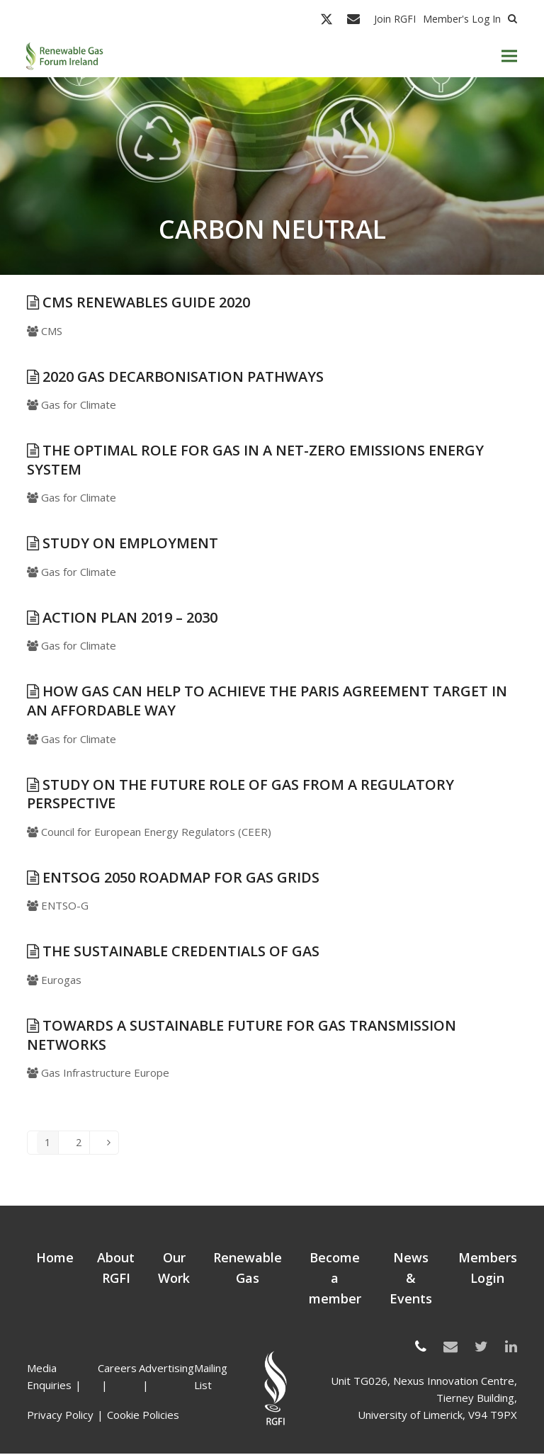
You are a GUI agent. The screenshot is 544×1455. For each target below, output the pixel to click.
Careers (117, 1369)
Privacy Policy (60, 1416)
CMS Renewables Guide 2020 (138, 302)
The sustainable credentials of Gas (173, 951)
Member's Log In (462, 19)
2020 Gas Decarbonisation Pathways (175, 376)
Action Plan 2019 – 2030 (122, 617)
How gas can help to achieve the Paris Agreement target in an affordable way (267, 701)
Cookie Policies (143, 1416)
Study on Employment (122, 543)
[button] (509, 56)
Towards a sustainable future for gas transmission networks (241, 1035)
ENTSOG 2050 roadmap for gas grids (173, 877)
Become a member (335, 1279)
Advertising (166, 1369)
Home (55, 1258)
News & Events (411, 1279)
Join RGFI (395, 19)
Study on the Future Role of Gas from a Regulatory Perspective (240, 794)
